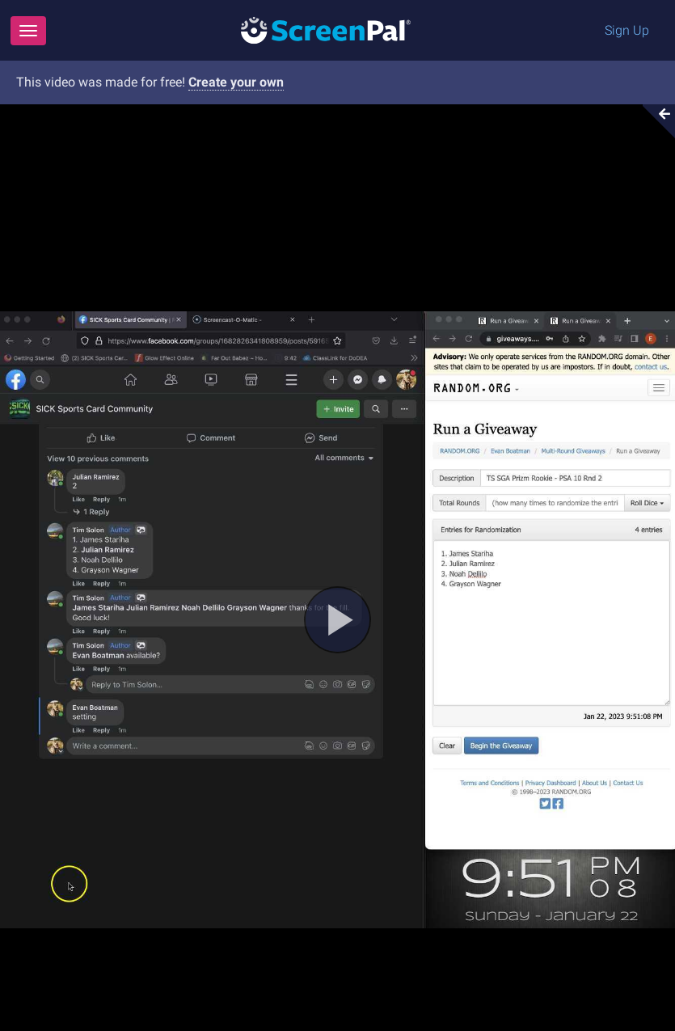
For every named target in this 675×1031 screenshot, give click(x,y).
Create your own (236, 82)
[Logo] (326, 29)
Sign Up (627, 30)
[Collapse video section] (654, 121)
